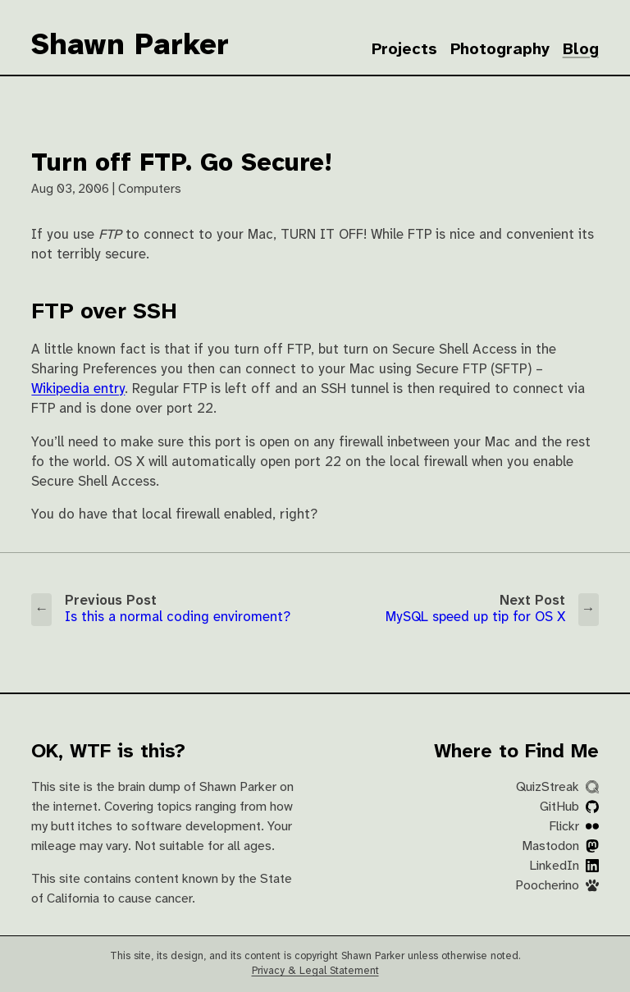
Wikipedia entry (78, 389)
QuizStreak (557, 787)
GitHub (569, 807)
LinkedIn (564, 866)
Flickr (574, 827)
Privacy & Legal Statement (315, 971)
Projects (404, 49)
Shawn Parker (130, 46)
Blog (581, 49)
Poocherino (557, 886)
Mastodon (560, 846)
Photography (500, 49)
